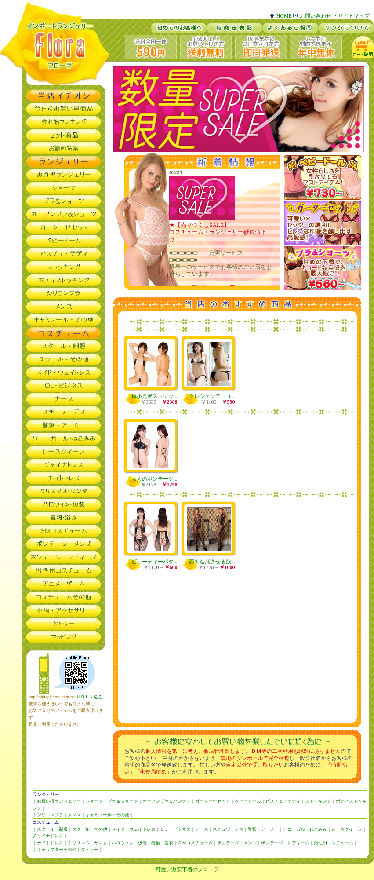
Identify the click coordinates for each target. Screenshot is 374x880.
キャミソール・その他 (107, 814)
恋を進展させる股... (212, 562)
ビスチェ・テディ (283, 801)
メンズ (74, 814)
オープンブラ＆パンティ (166, 801)
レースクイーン (346, 829)
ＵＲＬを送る (89, 696)
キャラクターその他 (56, 849)
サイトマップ (354, 16)
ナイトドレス (50, 842)
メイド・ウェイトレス (134, 829)
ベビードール (248, 801)
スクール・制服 (52, 829)
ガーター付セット (212, 801)
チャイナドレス (48, 835)
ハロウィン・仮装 (129, 842)
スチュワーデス (228, 829)
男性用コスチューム (333, 842)
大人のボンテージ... (154, 479)
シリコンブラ (50, 814)
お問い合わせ (312, 16)
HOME (281, 16)
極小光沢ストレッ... (154, 396)
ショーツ (94, 801)
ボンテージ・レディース (285, 842)
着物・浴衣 (162, 842)
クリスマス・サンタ (87, 842)
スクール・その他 (89, 829)
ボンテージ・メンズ (237, 842)
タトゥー (89, 849)
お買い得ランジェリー (59, 801)
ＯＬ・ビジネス (175, 829)
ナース (201, 829)
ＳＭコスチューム (195, 842)
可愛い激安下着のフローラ (187, 869)
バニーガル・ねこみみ (305, 829)
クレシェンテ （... (212, 396)
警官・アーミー (263, 829)
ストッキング (318, 801)
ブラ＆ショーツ (122, 801)
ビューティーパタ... (154, 562)
